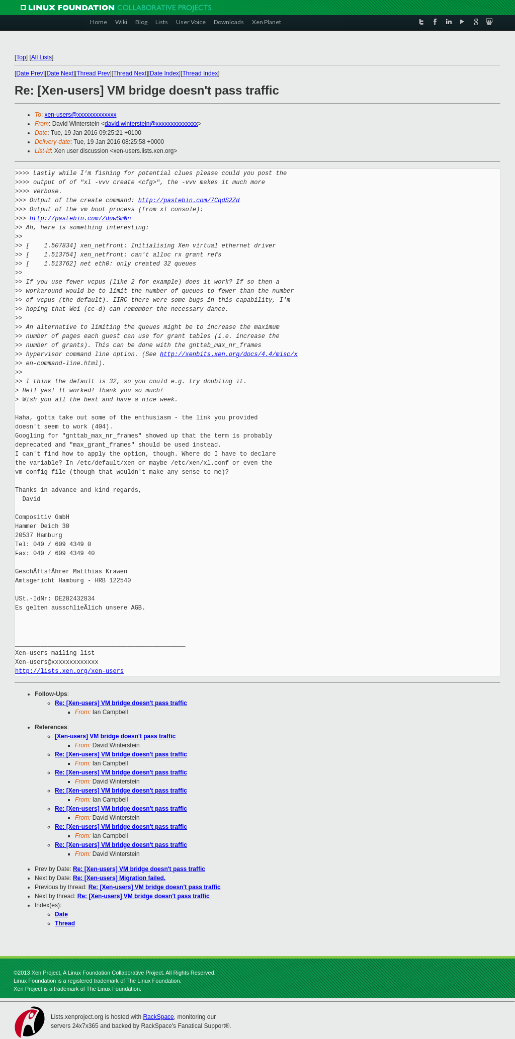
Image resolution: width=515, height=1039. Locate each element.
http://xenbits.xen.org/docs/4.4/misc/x (229, 354)
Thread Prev (93, 73)
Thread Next (129, 73)
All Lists (41, 57)
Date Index (164, 73)
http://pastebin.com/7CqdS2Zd (189, 200)
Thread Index (200, 73)
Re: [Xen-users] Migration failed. (119, 878)
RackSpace (158, 1016)
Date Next (59, 73)
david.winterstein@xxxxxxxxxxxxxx (151, 123)
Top (21, 57)
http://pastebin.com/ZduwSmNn (80, 218)
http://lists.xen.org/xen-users (69, 671)
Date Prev (29, 73)
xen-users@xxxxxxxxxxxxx (81, 114)
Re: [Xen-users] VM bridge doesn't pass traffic (121, 703)
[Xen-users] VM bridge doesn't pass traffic (115, 736)
